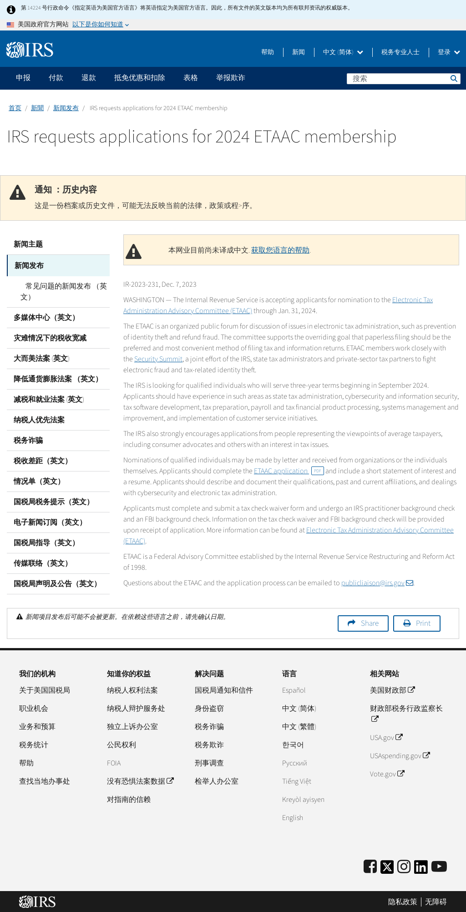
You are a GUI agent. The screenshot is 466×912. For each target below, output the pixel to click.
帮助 (267, 52)
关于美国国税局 (44, 689)
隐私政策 (402, 900)
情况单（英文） (39, 480)
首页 (15, 108)
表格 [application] (190, 78)
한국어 (293, 744)
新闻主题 (28, 244)
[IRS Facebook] (370, 866)
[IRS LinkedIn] (421, 868)
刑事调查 (209, 762)
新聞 (37, 108)
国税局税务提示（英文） (54, 501)
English (292, 816)
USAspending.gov (400, 755)
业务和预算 (37, 725)
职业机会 (33, 707)
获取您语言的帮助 (280, 250)
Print (423, 622)
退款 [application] (88, 78)
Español (294, 689)
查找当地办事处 (44, 780)
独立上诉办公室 (132, 725)
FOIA (114, 762)
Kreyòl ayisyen (303, 798)
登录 (449, 52)
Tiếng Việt (296, 780)
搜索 (453, 78)
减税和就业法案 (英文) (49, 398)
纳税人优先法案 (39, 419)
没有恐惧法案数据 (140, 780)
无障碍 (436, 900)
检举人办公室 (216, 780)
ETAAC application (289, 471)
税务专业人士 (400, 52)
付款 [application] (56, 78)
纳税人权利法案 (132, 689)
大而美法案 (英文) (42, 357)
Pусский (294, 762)
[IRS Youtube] (439, 866)
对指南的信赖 (129, 798)
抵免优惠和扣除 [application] (139, 78)
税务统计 (33, 744)
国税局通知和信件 (224, 689)
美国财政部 (392, 689)
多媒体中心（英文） (46, 316)
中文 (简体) (343, 52)
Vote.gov (387, 773)
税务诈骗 (28, 439)
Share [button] (370, 622)
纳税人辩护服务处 (136, 707)
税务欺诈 (209, 744)
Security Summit (158, 359)
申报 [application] (23, 78)
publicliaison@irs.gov (377, 583)
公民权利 (121, 744)
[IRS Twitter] (387, 868)
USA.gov (386, 736)
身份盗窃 (209, 707)
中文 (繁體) (299, 725)
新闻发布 (66, 108)
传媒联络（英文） (43, 562)
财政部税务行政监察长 (406, 712)
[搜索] (404, 78)
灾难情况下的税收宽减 (50, 337)
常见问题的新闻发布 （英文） (61, 290)
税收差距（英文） (43, 460)
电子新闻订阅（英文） (50, 521)
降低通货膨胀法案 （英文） (58, 378)
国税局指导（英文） (46, 542)
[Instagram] (403, 866)
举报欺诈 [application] (230, 78)
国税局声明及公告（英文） (57, 583)
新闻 (298, 52)
